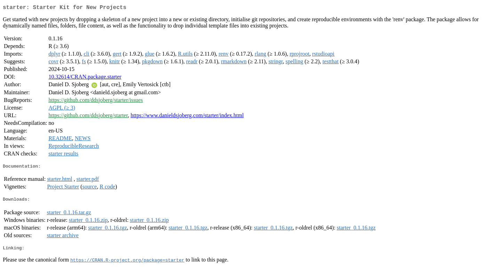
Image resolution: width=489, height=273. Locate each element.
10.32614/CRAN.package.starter (84, 78)
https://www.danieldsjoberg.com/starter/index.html (186, 117)
